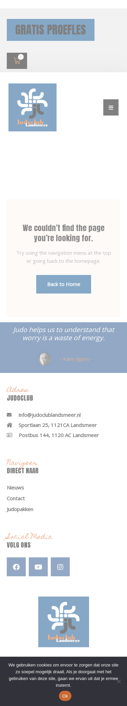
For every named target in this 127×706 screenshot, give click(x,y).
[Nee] (118, 681)
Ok (65, 696)
